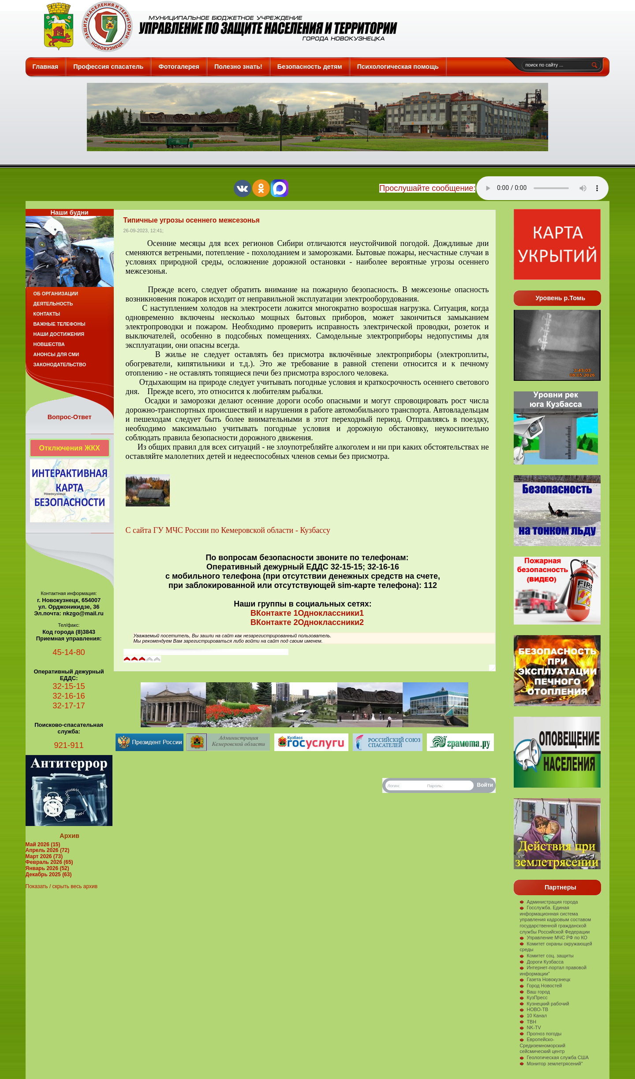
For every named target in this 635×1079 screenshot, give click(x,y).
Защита (217, 26)
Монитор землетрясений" (551, 1063)
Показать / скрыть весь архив (61, 886)
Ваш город (534, 991)
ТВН (527, 1021)
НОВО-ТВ (533, 1009)
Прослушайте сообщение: (427, 188)
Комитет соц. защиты (546, 955)
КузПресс (533, 997)
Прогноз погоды (540, 1033)
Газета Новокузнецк (544, 979)
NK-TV (530, 1027)
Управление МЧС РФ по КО (553, 937)
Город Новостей (540, 985)
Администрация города (548, 901)
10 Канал (533, 1015)
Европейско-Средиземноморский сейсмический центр (542, 1045)
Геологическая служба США (554, 1057)
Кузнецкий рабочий (544, 1003)
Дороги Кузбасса (541, 961)
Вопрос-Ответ (70, 416)
